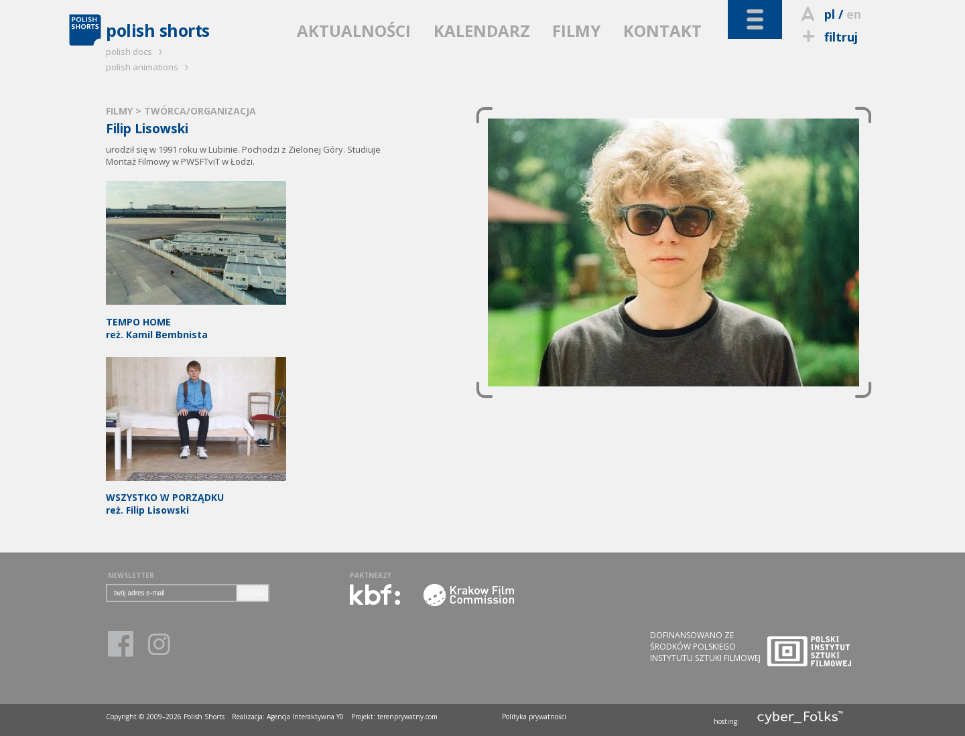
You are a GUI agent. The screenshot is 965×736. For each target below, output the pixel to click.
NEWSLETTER (131, 575)
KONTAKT (662, 30)
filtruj (828, 37)
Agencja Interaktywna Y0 (305, 716)
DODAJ (252, 593)
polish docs (136, 52)
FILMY (576, 30)
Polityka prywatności (534, 716)
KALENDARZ (482, 30)
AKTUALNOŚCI (354, 30)
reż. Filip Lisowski (196, 498)
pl (829, 14)
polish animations (149, 67)
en (853, 14)
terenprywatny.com (407, 716)
